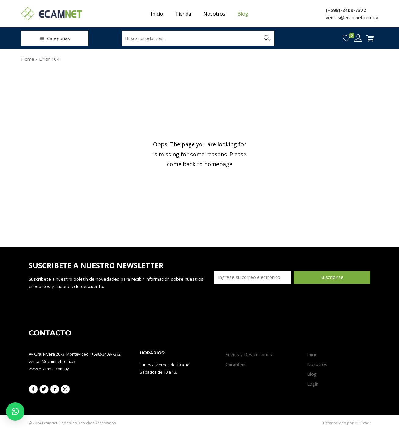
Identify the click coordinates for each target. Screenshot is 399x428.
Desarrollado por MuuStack (347, 423)
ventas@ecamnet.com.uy (352, 17)
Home (27, 59)
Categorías (54, 38)
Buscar (266, 38)
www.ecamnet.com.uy (49, 368)
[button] (15, 411)
